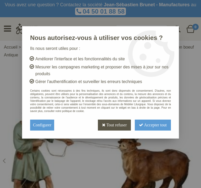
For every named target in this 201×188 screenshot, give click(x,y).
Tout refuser (114, 125)
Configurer (42, 125)
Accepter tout (153, 125)
